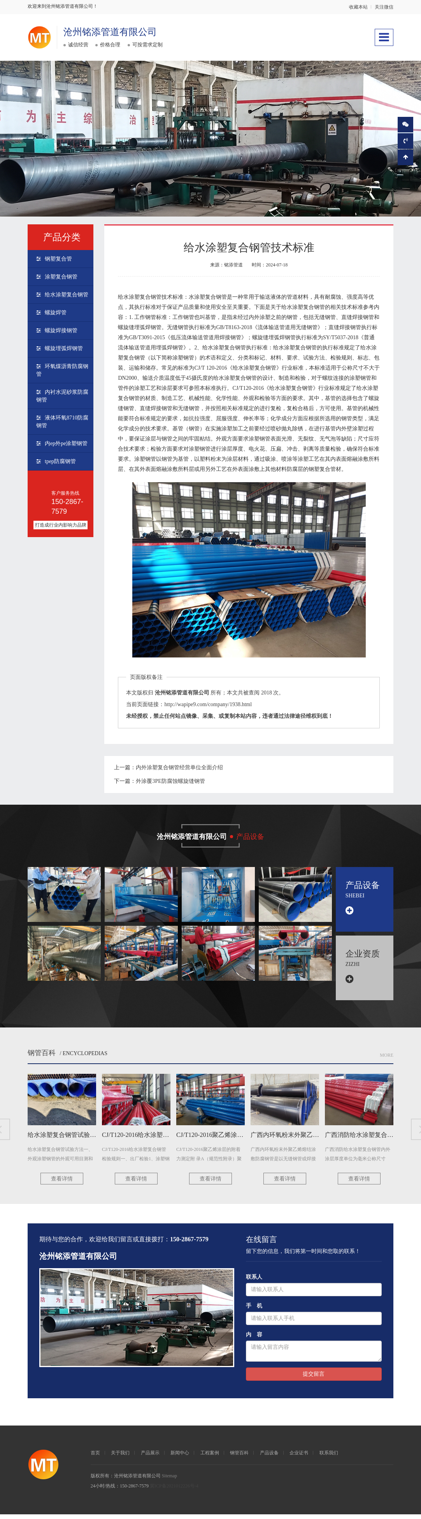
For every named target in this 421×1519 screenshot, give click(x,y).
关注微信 (384, 7)
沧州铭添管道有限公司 (110, 32)
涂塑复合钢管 (61, 277)
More (386, 1060)
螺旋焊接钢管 (61, 330)
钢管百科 (42, 1057)
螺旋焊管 (56, 312)
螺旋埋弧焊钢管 (64, 348)
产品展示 (150, 1457)
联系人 (254, 1282)
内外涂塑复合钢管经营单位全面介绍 (179, 767)
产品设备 (269, 1457)
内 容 (254, 1339)
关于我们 (120, 1457)
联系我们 (328, 1457)
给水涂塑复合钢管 (66, 295)
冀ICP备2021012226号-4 (174, 1490)
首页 (95, 1457)
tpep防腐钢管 (60, 461)
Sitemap (169, 1480)
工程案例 (209, 1457)
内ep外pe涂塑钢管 (66, 443)
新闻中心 (179, 1457)
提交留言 (314, 1379)
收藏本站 (358, 7)
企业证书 (298, 1457)
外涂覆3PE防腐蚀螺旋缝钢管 (170, 781)
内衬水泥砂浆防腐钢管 (62, 396)
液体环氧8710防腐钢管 (62, 421)
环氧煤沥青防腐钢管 (62, 370)
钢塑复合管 (58, 259)
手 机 (254, 1310)
